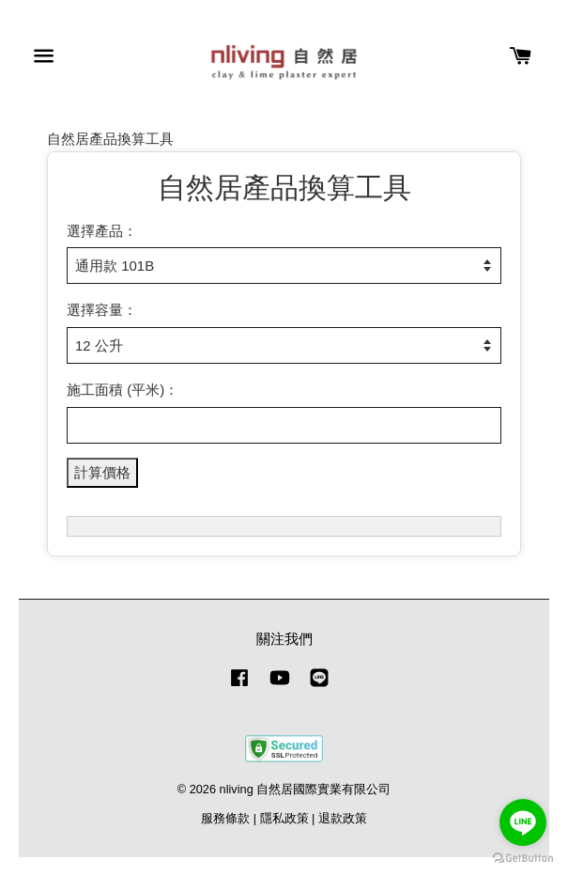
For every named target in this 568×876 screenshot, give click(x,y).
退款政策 (342, 818)
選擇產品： (102, 231)
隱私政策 (284, 818)
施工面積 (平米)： (122, 390)
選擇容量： (102, 310)
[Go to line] (522, 822)
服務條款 (225, 818)
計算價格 (102, 472)
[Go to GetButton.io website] (523, 858)
